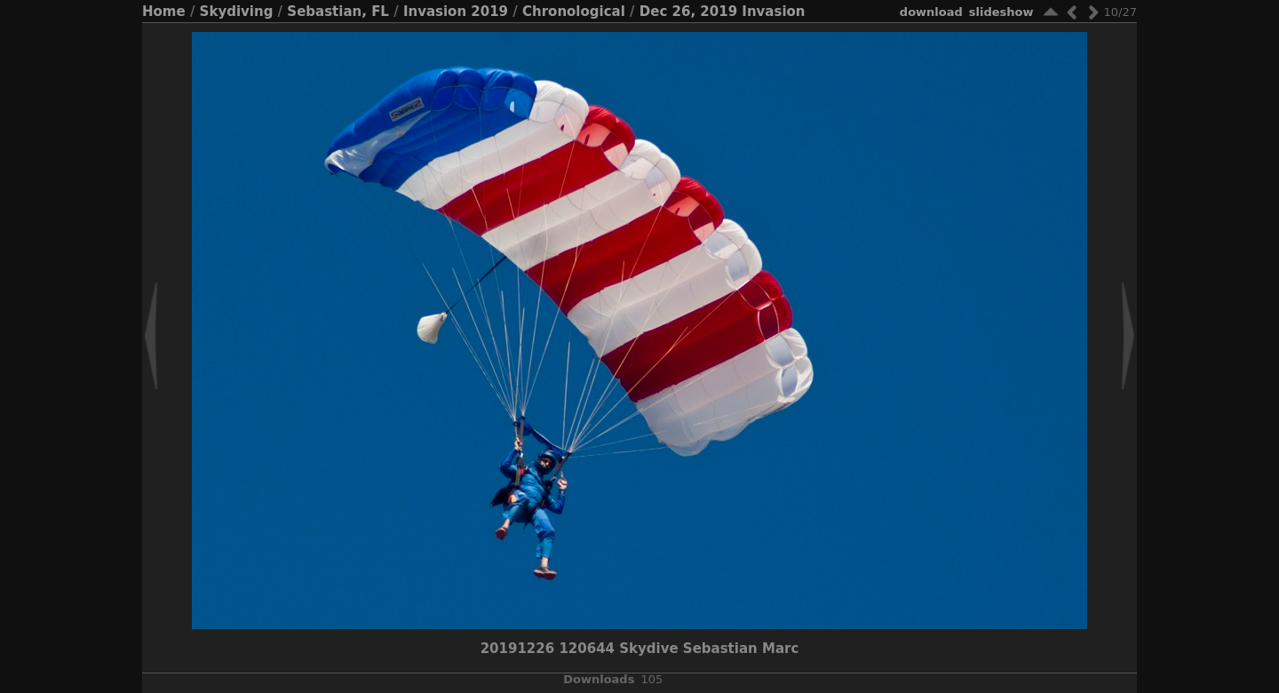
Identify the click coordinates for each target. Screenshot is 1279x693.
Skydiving (237, 12)
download (931, 12)
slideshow (1001, 12)
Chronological (573, 12)
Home (164, 12)
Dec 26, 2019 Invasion (723, 12)
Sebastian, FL (338, 12)
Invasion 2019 (455, 12)
